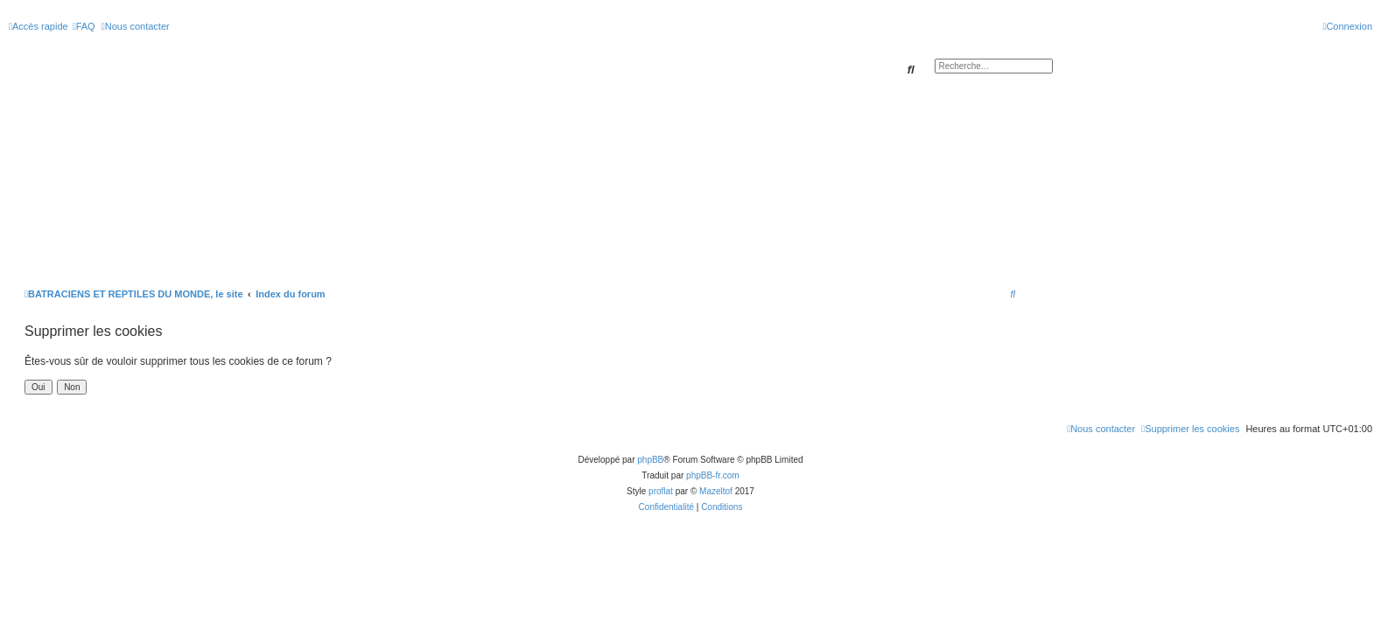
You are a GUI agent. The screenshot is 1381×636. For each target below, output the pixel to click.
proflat (660, 491)
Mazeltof (716, 491)
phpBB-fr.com (713, 475)
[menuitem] (84, 26)
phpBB (650, 460)
